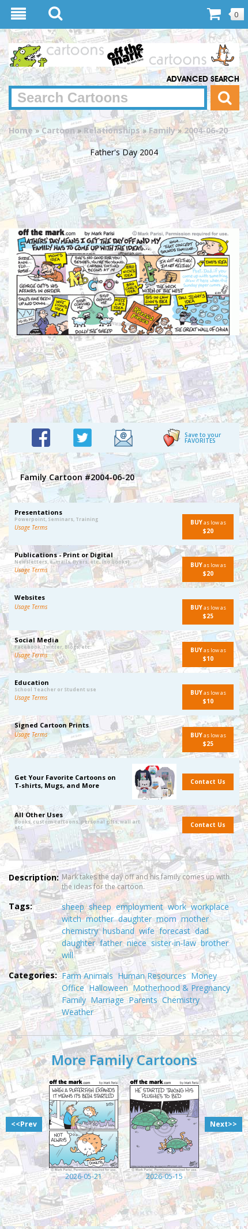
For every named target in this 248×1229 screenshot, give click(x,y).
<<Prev (24, 1124)
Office (73, 987)
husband (118, 930)
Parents (143, 999)
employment (139, 906)
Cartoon (58, 130)
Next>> (223, 1124)
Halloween (108, 987)
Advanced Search (203, 79)
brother (214, 942)
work (177, 906)
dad (202, 930)
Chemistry (181, 999)
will (67, 954)
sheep (73, 906)
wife (147, 930)
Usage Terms (30, 527)
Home (21, 130)
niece (136, 942)
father (111, 942)
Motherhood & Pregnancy (181, 987)
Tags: (20, 906)
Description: (34, 877)
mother (100, 918)
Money (204, 975)
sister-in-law (173, 942)
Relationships (112, 130)
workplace (210, 906)
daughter (135, 918)
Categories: (33, 975)
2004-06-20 (206, 130)
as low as (204, 526)
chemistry (80, 930)
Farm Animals (87, 975)
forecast (174, 930)
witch (71, 918)
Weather (77, 1011)
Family (162, 130)
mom (166, 918)
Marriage (107, 999)
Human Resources (152, 975)
